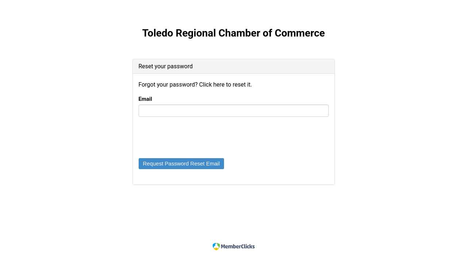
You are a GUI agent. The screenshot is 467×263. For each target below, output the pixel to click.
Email (145, 99)
